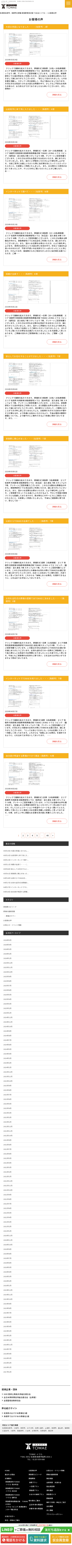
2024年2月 (7, 1063)
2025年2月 (7, 1008)
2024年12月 (7, 1017)
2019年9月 (7, 1304)
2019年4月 (7, 1326)
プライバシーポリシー (54, 1514)
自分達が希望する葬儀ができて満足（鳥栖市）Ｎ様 (30, 755)
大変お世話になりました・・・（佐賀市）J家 (27, 26)
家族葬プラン (34, 1490)
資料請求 (49, 1490)
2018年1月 (7, 1367)
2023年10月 (7, 1081)
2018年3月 (7, 1358)
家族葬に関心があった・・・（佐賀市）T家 (26, 438)
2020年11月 (7, 1240)
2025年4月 (7, 999)
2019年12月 (7, 1290)
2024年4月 (7, 1054)
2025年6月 (7, 990)
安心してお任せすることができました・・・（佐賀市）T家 (33, 356)
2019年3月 (7, 1331)
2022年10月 (7, 1135)
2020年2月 (7, 1281)
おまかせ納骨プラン (36, 1494)
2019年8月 (7, 1308)
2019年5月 (7, 1322)
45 (47, 835)
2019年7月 (7, 1313)
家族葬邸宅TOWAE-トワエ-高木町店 (12, 1483)
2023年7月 (7, 1094)
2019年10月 (7, 1299)
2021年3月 (7, 1222)
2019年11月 (7, 1294)
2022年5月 (7, 1158)
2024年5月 (7, 1049)
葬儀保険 (49, 1498)
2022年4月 (7, 1163)
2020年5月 (7, 1267)
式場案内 (8, 1478)
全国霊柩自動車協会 (12, 1400)
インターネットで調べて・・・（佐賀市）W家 (27, 191)
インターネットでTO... (15, 887)
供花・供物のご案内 (12, 1520)
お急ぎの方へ (10, 1516)
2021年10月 (7, 1190)
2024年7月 (7, 1040)
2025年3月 (7, 1004)
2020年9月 (7, 1249)
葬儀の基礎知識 (9, 911)
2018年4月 (7, 1354)
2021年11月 (7, 1185)
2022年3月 (7, 1167)
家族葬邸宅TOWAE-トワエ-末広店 (12, 1489)
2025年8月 (7, 981)
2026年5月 (7, 940)
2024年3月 (7, 1058)
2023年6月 (7, 1099)
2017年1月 (7, 1372)
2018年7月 (7, 1349)
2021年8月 (7, 1199)
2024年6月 (7, 1044)
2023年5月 (7, 1104)
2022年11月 (7, 1131)
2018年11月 (7, 1344)
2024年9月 (7, 1031)
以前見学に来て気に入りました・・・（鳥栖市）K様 (30, 109)
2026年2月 (7, 954)
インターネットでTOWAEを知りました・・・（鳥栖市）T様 (34, 678)
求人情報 (49, 1510)
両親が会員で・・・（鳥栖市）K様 (22, 273)
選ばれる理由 (10, 1474)
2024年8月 (7, 1035)
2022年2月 (7, 1172)
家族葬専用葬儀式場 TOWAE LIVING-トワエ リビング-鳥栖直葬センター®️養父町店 (16, 1505)
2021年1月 (7, 1231)
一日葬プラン (34, 1486)
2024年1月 (7, 1067)
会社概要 (49, 1506)
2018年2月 (7, 1363)
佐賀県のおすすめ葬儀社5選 (15, 1413)
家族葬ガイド (51, 1494)
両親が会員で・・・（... (15, 864)
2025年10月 (7, 972)
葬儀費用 (32, 1478)
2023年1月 (7, 1122)
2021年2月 (7, 1226)
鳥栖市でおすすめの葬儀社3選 (16, 1416)
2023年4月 (7, 1108)
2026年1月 (7, 958)
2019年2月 (7, 1335)
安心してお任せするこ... (16, 869)
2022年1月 (7, 1176)
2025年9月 (7, 976)
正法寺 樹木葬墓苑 (36, 1504)
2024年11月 (7, 1022)
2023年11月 (7, 1076)
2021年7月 (7, 1204)
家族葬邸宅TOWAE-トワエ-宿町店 (12, 1496)
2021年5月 (7, 1213)
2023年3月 (7, 1113)
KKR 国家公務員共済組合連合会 (17, 1394)
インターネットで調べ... (16, 860)
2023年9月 (7, 1085)
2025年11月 (7, 967)
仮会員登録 (50, 1486)
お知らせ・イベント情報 (12, 925)
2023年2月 (7, 1117)
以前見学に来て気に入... (16, 855)
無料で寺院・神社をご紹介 (56, 1502)
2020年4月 (7, 1272)
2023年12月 (7, 1072)
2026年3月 (7, 949)
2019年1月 (7, 1340)
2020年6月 (7, 1263)
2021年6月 (7, 1208)
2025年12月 (7, 963)
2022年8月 (7, 1144)
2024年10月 (7, 1026)
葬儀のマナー (11, 916)
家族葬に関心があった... (16, 873)
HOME (7, 1470)
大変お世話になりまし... (16, 851)
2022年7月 (7, 1149)
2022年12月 (7, 1126)
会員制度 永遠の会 (53, 1482)
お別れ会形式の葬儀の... (16, 882)
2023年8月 (7, 1090)
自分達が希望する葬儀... (16, 892)
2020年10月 (7, 1244)
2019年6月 (7, 1317)
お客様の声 (7, 920)
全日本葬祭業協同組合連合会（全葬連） (20, 1397)
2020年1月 (7, 1285)
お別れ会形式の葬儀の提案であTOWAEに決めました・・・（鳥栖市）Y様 (35, 600)
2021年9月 (7, 1194)
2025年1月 (7, 1013)
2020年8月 (7, 1254)
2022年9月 (7, 1140)
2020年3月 (7, 1276)
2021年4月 (7, 1217)
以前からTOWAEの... (15, 878)
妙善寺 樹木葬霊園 (36, 1508)
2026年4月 (7, 944)
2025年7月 (7, 985)
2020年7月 (7, 1258)
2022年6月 (7, 1154)
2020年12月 (7, 1235)
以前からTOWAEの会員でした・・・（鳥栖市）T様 (29, 521)
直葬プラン (33, 1482)
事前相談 (49, 1478)
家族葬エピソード (10, 907)
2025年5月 (7, 994)
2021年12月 (7, 1181)
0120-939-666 (39, 1459)
